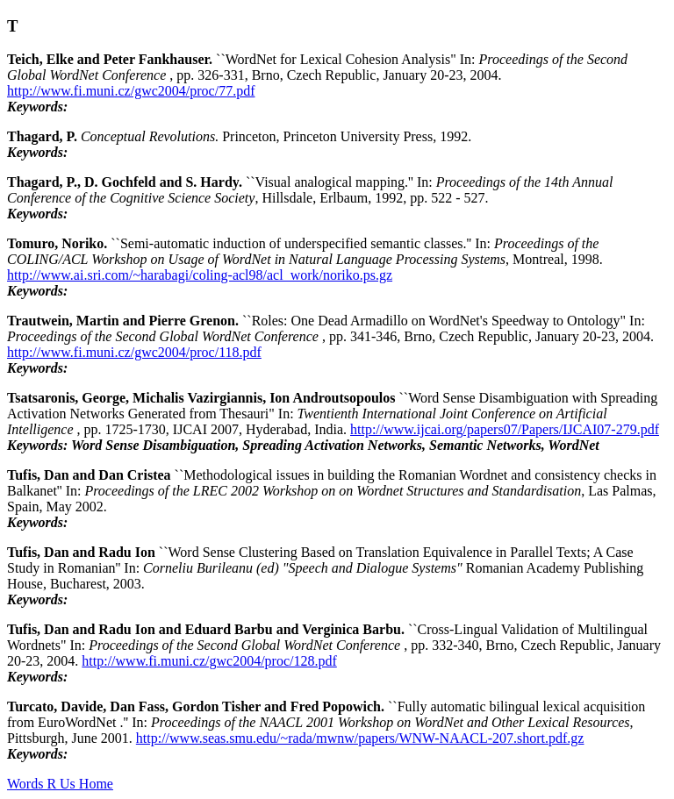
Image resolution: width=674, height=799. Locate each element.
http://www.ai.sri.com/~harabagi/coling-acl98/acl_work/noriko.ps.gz (199, 275)
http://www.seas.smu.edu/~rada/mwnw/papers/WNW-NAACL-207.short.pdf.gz (360, 738)
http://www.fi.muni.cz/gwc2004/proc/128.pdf (209, 660)
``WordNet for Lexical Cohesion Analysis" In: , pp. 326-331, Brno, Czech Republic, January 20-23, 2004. (317, 67)
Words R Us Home (60, 783)
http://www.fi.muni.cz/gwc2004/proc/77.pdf (131, 90)
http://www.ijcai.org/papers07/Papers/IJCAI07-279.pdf (504, 429)
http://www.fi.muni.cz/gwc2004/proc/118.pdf (134, 352)
